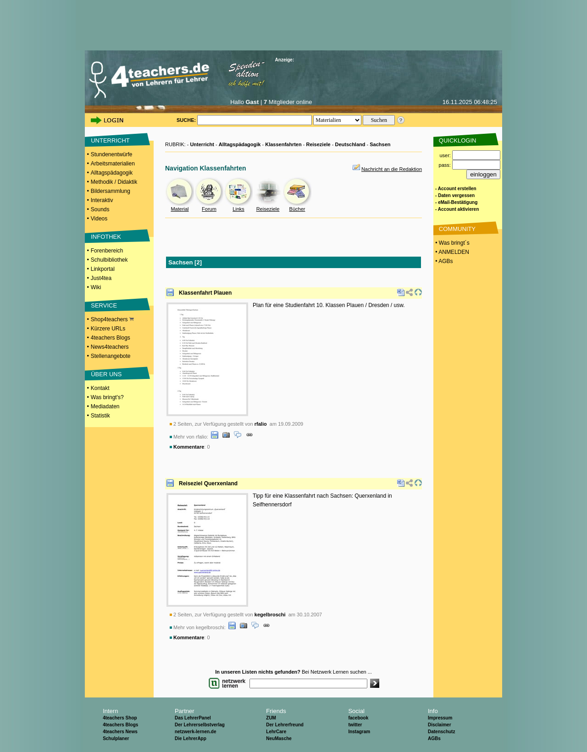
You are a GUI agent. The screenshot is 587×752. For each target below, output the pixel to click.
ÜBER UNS (106, 374)
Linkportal (103, 269)
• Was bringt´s (452, 243)
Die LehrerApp (190, 738)
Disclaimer (439, 724)
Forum (209, 209)
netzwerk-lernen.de (195, 731)
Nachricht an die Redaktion (391, 169)
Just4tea (101, 278)
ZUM (271, 717)
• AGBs (443, 261)
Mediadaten (105, 406)
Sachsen (380, 144)
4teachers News (120, 731)
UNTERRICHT (110, 140)
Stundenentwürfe (112, 154)
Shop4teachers (112, 319)
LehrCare (276, 731)
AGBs (434, 738)
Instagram (359, 731)
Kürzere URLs (108, 328)
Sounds (100, 209)
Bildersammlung (110, 191)
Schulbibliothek (109, 260)
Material (179, 209)
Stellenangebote (111, 356)
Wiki (96, 287)
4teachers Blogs (110, 338)
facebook (358, 717)
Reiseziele (318, 144)
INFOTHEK (106, 236)
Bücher (297, 209)
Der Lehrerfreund (285, 724)
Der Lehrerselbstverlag (200, 724)
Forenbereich (107, 250)
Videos (99, 218)
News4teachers (110, 347)
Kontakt (100, 388)
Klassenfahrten (283, 144)
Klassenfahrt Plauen (205, 293)
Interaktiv (102, 200)
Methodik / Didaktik (114, 182)
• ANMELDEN (451, 252)
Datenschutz (441, 731)
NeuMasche (279, 738)
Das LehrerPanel (193, 717)
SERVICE (104, 305)
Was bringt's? (107, 397)
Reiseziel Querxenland (208, 483)
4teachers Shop (120, 717)
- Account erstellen (455, 188)
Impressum (440, 717)
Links (238, 209)
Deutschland (350, 144)
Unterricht (202, 144)
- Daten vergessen (455, 195)
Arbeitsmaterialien (113, 163)
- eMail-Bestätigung (456, 202)
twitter (355, 724)
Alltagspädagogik (112, 173)
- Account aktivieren (457, 209)
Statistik (100, 415)
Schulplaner (116, 738)
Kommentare (188, 447)
